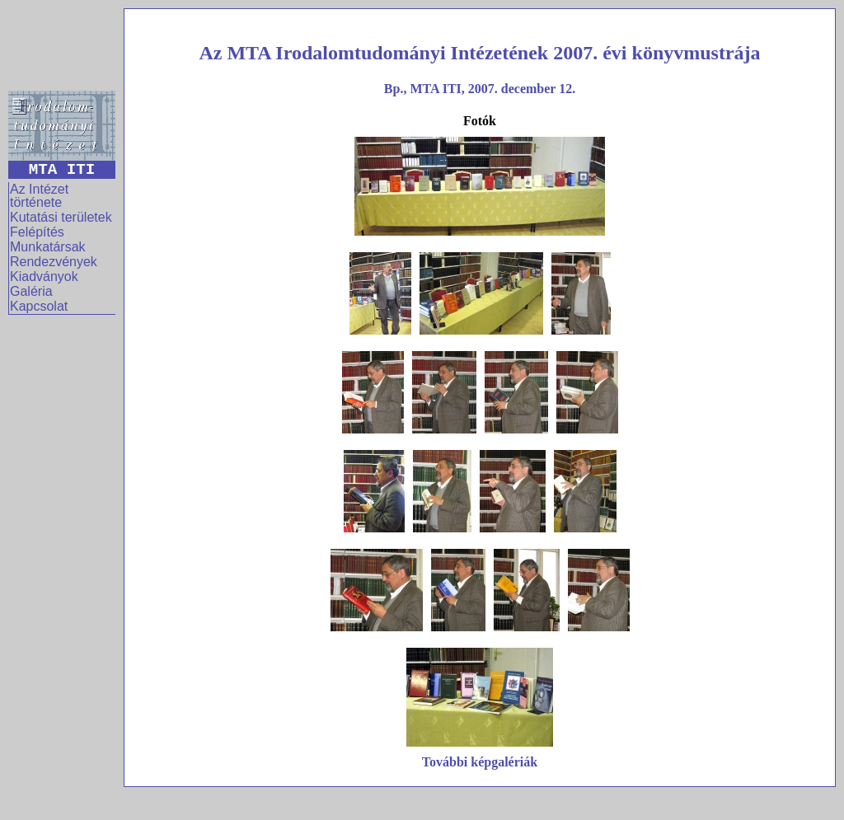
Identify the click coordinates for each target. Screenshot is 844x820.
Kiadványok (44, 276)
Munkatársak (48, 247)
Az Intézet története (39, 195)
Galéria (31, 291)
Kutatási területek (61, 217)
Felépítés (37, 232)
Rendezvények (53, 262)
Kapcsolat (39, 306)
